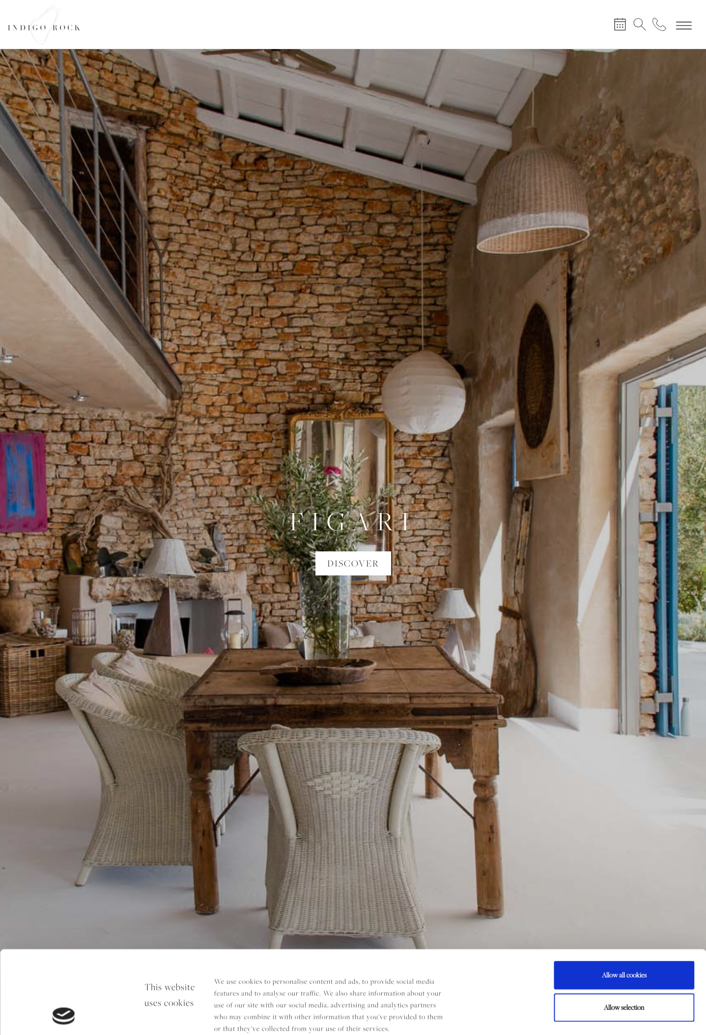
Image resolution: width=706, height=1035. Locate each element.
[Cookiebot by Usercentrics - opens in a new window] (64, 1015)
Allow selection (624, 929)
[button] (88, 542)
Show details (148, 1015)
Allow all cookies (624, 897)
